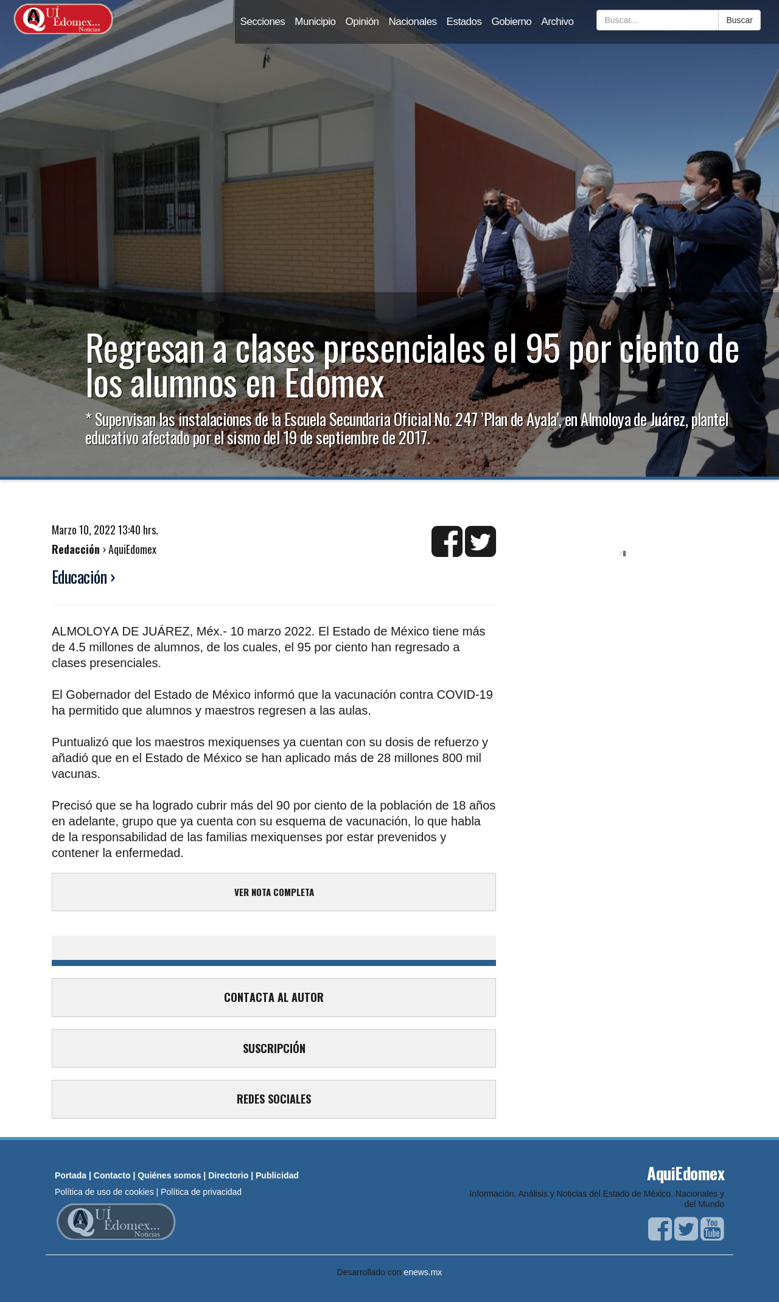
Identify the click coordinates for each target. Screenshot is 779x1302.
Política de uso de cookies (104, 1192)
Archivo (557, 21)
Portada (70, 1175)
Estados (464, 21)
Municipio (315, 21)
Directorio (228, 1175)
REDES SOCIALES (274, 1099)
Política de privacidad (201, 1192)
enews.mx (422, 1272)
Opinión (362, 21)
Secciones (262, 21)
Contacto (112, 1175)
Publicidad (277, 1175)
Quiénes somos (169, 1175)
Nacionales (413, 21)
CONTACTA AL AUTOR (274, 997)
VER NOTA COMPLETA (274, 891)
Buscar (739, 20)
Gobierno (511, 21)
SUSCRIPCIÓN (274, 1048)
